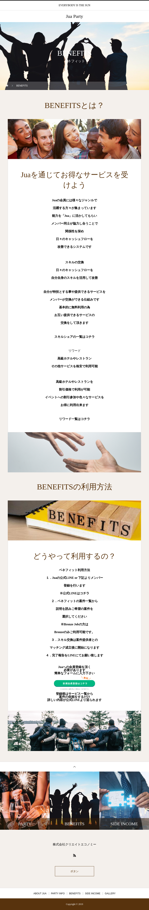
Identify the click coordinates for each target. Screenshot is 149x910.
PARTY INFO (58, 893)
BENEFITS (75, 893)
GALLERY (110, 893)
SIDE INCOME (92, 893)
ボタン (74, 871)
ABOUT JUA (40, 893)
